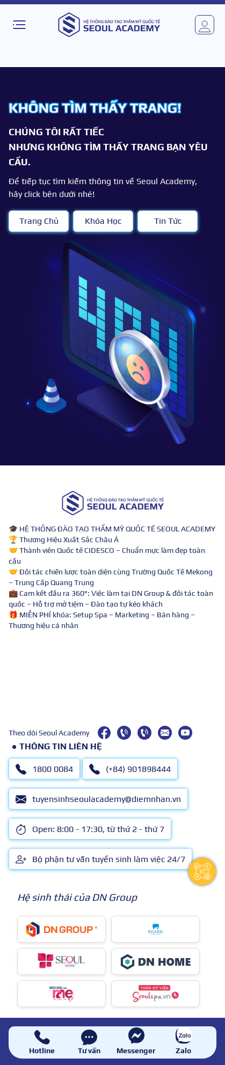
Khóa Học (103, 221)
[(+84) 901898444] (144, 733)
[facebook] (104, 732)
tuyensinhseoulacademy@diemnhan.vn (98, 799)
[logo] (109, 24)
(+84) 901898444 (130, 769)
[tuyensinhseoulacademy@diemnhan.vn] (165, 733)
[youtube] (185, 733)
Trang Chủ (39, 221)
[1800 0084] (124, 733)
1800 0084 (44, 769)
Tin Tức (168, 221)
